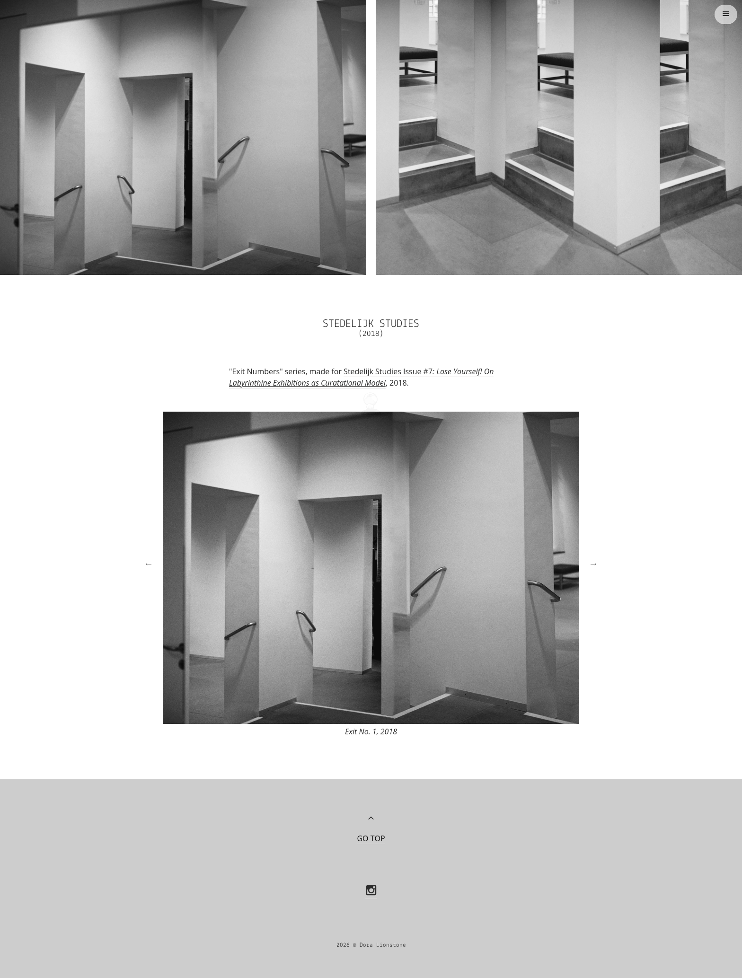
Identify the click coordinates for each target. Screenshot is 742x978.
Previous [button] (143, 557)
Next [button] (588, 557)
